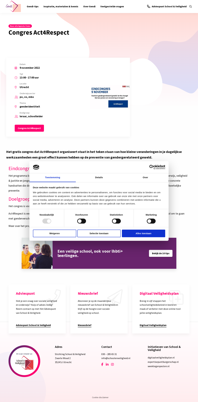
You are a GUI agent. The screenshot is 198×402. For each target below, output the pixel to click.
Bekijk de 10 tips (160, 253)
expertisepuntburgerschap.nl (163, 361)
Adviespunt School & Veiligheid (167, 6)
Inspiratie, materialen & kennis (60, 6)
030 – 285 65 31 (109, 354)
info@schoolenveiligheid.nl (115, 358)
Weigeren (54, 233)
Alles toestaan (143, 233)
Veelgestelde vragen (112, 6)
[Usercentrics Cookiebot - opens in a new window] (151, 167)
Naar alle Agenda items (20, 26)
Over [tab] (145, 177)
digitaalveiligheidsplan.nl (161, 357)
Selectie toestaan (99, 233)
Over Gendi (89, 6)
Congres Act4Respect (29, 128)
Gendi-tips (33, 6)
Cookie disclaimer (100, 397)
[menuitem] (32, 6)
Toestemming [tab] (52, 177)
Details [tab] (99, 177)
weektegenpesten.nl (159, 366)
